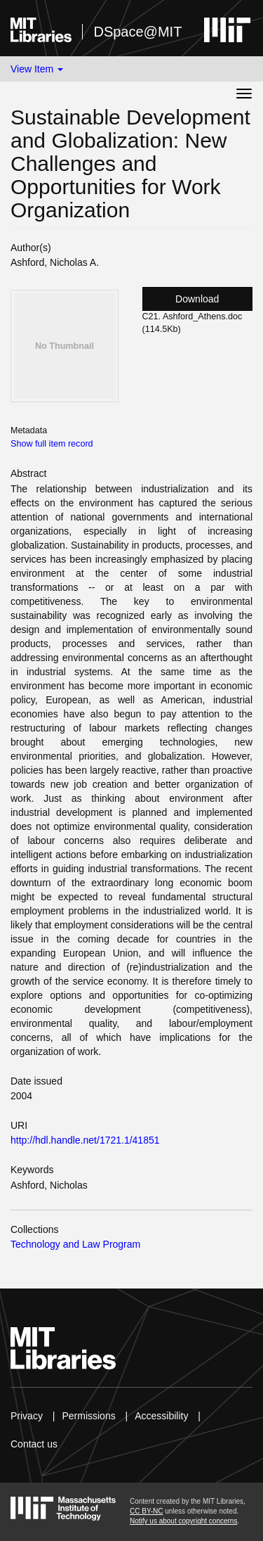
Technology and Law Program (75, 1244)
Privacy (27, 1415)
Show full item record (52, 444)
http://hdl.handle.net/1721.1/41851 (85, 1140)
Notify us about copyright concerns (183, 1521)
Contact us (34, 1444)
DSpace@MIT (137, 31)
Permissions (88, 1415)
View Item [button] (37, 69)
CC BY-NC (146, 1511)
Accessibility (161, 1415)
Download (197, 299)
